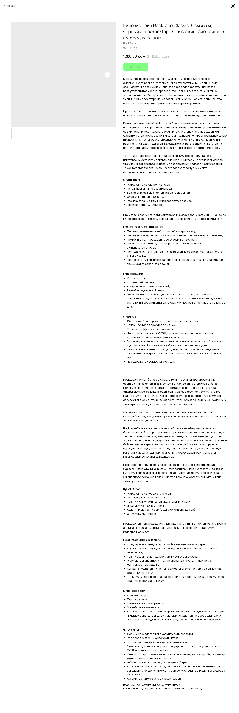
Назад (11, 5)
